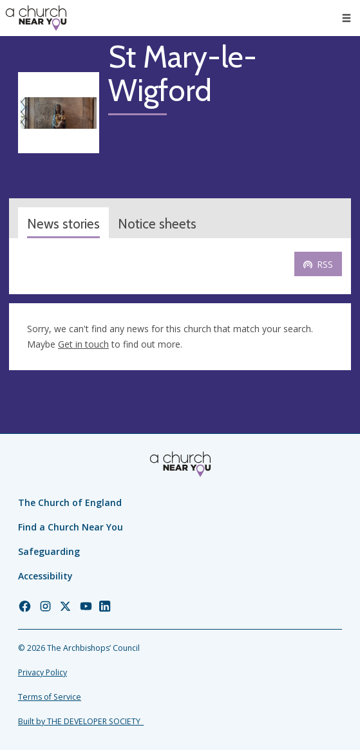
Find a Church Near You (70, 527)
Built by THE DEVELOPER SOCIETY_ (81, 721)
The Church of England (70, 502)
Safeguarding (49, 551)
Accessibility (45, 576)
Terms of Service (49, 696)
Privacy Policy (42, 672)
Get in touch (83, 344)
